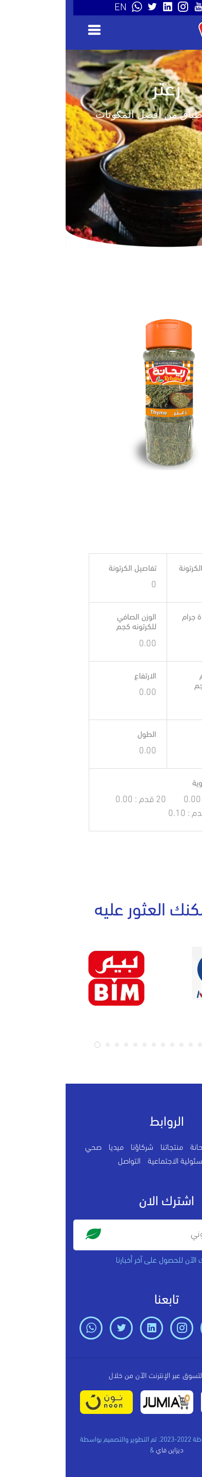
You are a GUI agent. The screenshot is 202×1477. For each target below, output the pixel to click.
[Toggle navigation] (25, 29)
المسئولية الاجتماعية (113, 1161)
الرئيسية (171, 1148)
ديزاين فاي (104, 1450)
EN (55, 8)
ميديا (50, 1148)
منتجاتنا (106, 1148)
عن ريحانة (138, 1148)
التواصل (63, 1161)
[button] (32, 1045)
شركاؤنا (76, 1148)
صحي (27, 1148)
